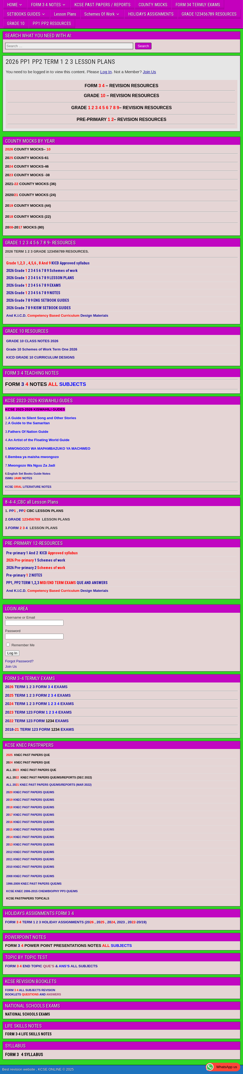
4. (37, 440)
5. (47, 448)
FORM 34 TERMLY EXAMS (197, 4)
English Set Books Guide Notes (29, 473)
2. (27, 423)
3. (26, 432)
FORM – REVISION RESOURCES (122, 85)
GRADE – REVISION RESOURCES (121, 107)
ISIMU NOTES (18, 478)
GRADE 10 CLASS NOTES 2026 (32, 341)
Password (12, 631)
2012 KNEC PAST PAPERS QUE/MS (30, 852)
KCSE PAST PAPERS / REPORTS (102, 4)
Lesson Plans (65, 14)
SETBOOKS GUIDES (23, 14)
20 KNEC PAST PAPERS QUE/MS (30, 792)
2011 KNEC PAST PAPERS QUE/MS (30, 859)
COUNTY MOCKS (153, 4)
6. (32, 457)
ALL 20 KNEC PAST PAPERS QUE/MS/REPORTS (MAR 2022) (48, 784)
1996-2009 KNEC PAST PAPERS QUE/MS (34, 883)
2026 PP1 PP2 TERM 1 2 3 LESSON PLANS (60, 61)
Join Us (149, 71)
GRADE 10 (15, 23)
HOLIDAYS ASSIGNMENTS (151, 14)
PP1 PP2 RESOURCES (52, 23)
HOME (12, 4)
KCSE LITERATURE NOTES (28, 486)
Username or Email (20, 617)
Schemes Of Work (99, 14)
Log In (106, 71)
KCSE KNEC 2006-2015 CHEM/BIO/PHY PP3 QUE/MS (42, 891)
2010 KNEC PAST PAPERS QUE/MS (30, 866)
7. (30, 465)
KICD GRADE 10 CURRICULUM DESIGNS (40, 357)
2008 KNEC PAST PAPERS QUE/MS (30, 876)
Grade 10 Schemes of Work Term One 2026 (41, 349)
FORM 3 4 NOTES (46, 4)
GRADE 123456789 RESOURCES (209, 14)
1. (40, 418)
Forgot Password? (19, 661)
